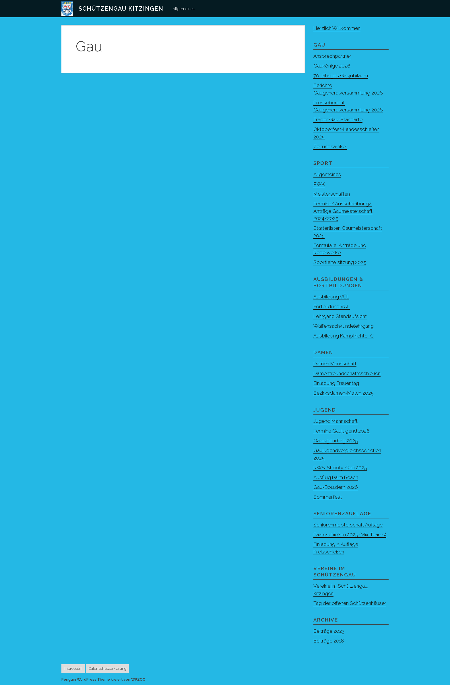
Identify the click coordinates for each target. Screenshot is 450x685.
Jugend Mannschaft (335, 421)
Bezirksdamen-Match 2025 (343, 393)
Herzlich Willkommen (336, 28)
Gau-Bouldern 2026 (335, 487)
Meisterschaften (331, 194)
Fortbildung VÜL (331, 306)
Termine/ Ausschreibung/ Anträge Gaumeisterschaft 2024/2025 (343, 211)
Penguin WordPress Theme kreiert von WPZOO (103, 679)
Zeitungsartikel (330, 146)
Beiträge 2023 (328, 631)
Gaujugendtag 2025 (335, 440)
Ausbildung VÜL (331, 297)
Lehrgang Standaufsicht (340, 316)
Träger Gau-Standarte (337, 119)
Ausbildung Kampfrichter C (343, 336)
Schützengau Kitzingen (121, 8)
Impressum (73, 668)
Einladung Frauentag (336, 383)
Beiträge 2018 (328, 641)
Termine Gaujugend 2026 (341, 431)
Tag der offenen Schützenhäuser (349, 603)
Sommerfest (327, 497)
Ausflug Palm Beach (335, 477)
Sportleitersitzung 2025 (339, 262)
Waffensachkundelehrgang (343, 326)
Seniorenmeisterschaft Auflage (348, 525)
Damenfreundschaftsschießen (347, 373)
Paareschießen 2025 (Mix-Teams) (349, 534)
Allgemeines (183, 8)
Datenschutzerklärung (107, 668)
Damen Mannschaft (334, 363)
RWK (319, 184)
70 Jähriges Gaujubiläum (340, 75)
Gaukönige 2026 (331, 66)
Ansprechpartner (332, 56)
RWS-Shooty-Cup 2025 (340, 467)
